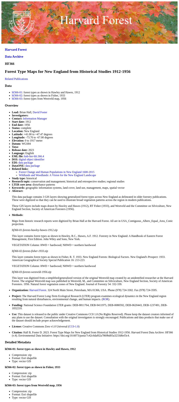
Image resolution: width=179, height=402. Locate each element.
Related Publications (16, 78)
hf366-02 (17, 95)
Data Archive (14, 56)
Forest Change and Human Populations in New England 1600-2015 (56, 172)
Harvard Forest (16, 49)
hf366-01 (17, 92)
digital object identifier (32, 159)
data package (26, 162)
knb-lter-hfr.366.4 (34, 156)
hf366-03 (17, 98)
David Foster (40, 112)
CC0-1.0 (74, 326)
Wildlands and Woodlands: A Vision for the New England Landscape (57, 175)
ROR (105, 299)
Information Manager (35, 118)
